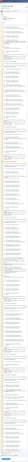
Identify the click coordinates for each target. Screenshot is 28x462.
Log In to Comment (6, 458)
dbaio (8, 11)
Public (8, 8)
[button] (27, 1)
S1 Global (16, 455)
